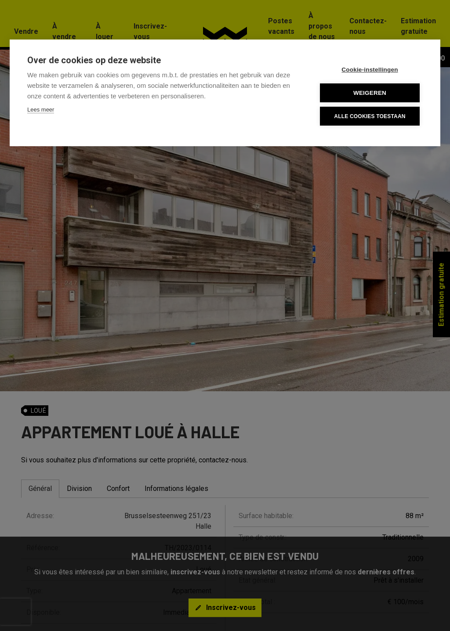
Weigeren (369, 93)
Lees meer (40, 109)
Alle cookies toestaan (369, 116)
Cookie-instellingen (369, 69)
